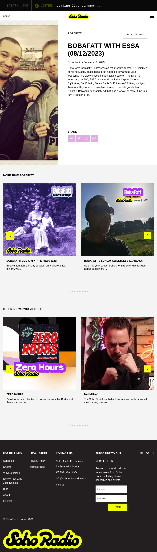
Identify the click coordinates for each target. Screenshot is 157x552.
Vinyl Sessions (11, 473)
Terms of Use (37, 467)
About (6, 495)
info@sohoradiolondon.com (71, 478)
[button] (147, 235)
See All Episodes (135, 34)
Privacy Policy (38, 460)
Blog (5, 489)
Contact (7, 501)
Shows (7, 467)
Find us (60, 484)
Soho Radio (75, 62)
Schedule (8, 460)
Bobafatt (75, 33)
